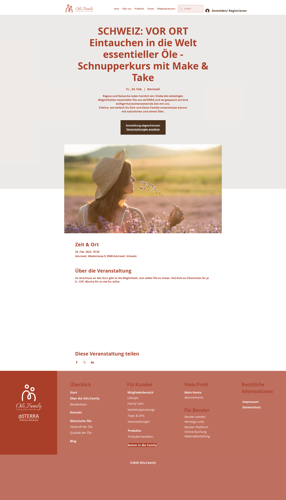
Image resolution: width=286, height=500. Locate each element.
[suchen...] (190, 8)
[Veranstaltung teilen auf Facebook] (76, 362)
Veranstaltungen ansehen (143, 129)
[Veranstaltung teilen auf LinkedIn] (92, 362)
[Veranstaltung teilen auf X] (84, 362)
